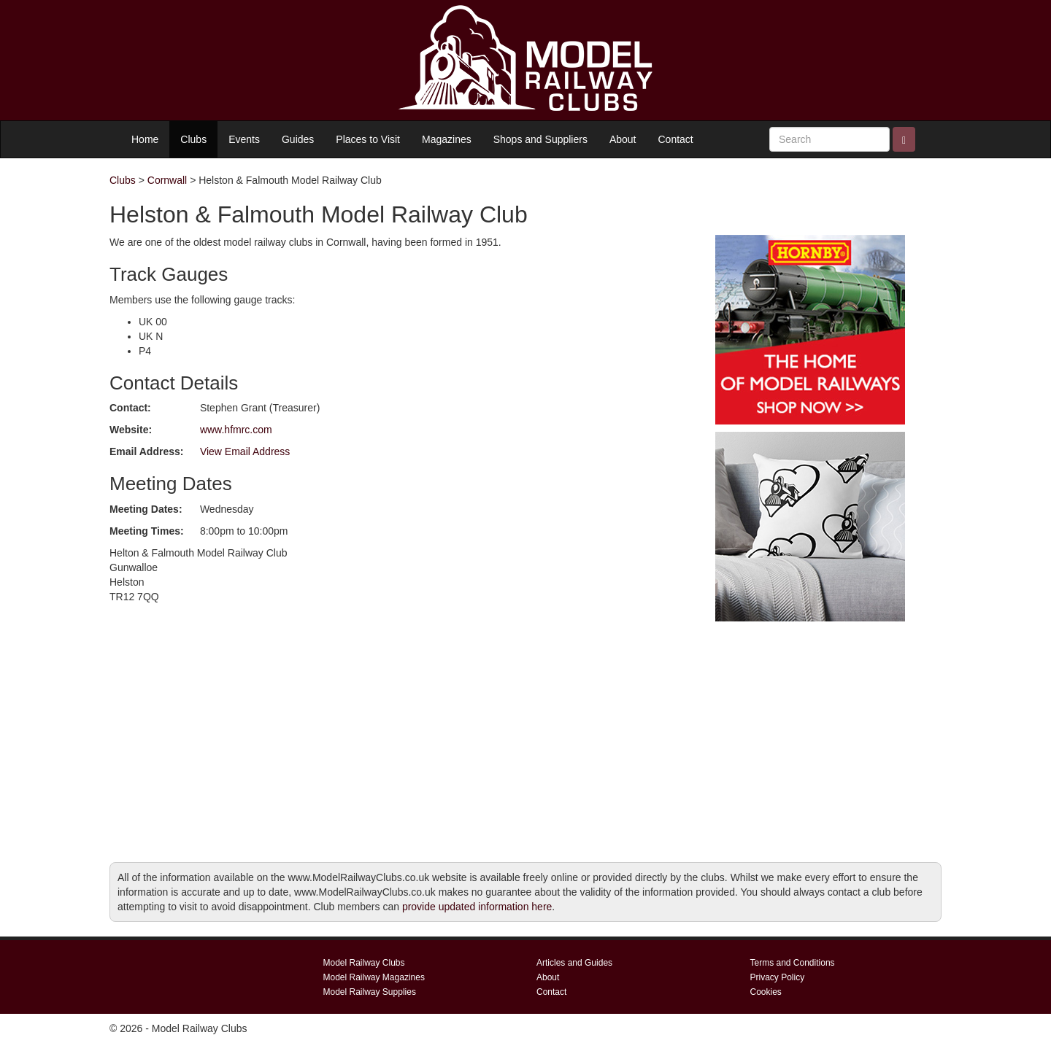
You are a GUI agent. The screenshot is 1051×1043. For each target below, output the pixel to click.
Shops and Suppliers (540, 139)
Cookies (766, 992)
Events (244, 139)
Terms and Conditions (792, 963)
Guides (298, 139)
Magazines (446, 139)
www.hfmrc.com (236, 429)
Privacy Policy (777, 977)
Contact (675, 139)
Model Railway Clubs (364, 963)
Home (144, 139)
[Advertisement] (810, 731)
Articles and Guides (574, 963)
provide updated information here (477, 906)
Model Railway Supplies (369, 992)
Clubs (193, 139)
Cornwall (167, 180)
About (622, 139)
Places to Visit (368, 139)
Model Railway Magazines (374, 977)
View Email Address (245, 451)
